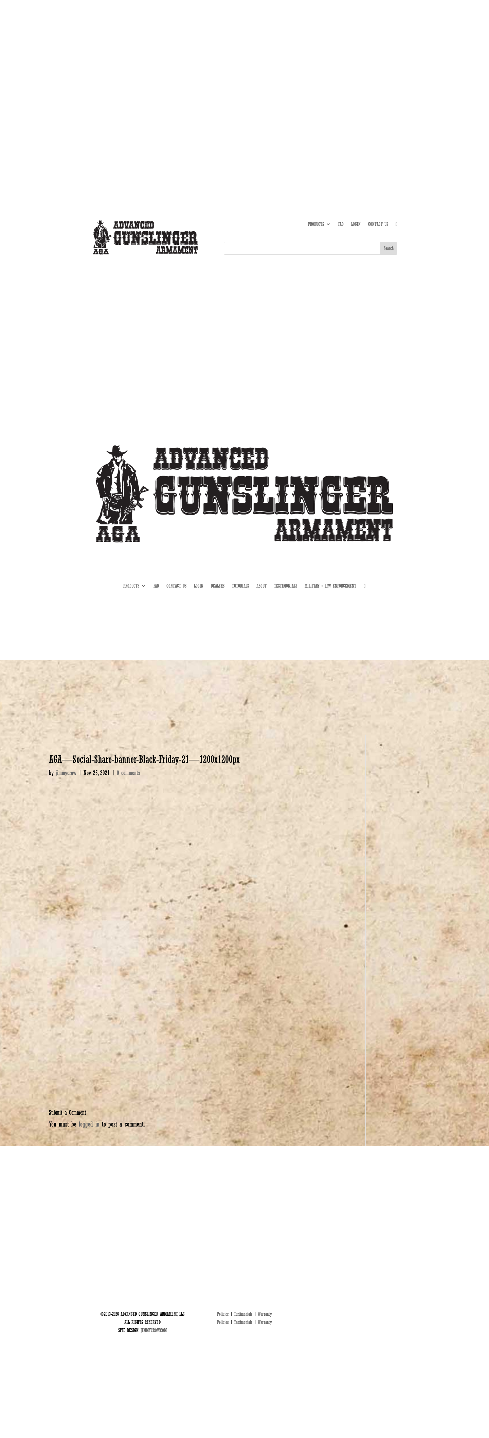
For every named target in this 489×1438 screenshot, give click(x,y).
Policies (223, 1314)
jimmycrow (66, 772)
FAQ (341, 224)
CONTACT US (378, 224)
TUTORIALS (345, 73)
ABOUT (325, 73)
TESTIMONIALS (285, 586)
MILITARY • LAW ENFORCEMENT (330, 586)
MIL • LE (390, 73)
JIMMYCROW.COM (154, 1330)
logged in (89, 1124)
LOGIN (356, 224)
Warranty (265, 1314)
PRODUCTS (316, 224)
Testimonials (243, 1314)
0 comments (128, 772)
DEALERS (368, 73)
